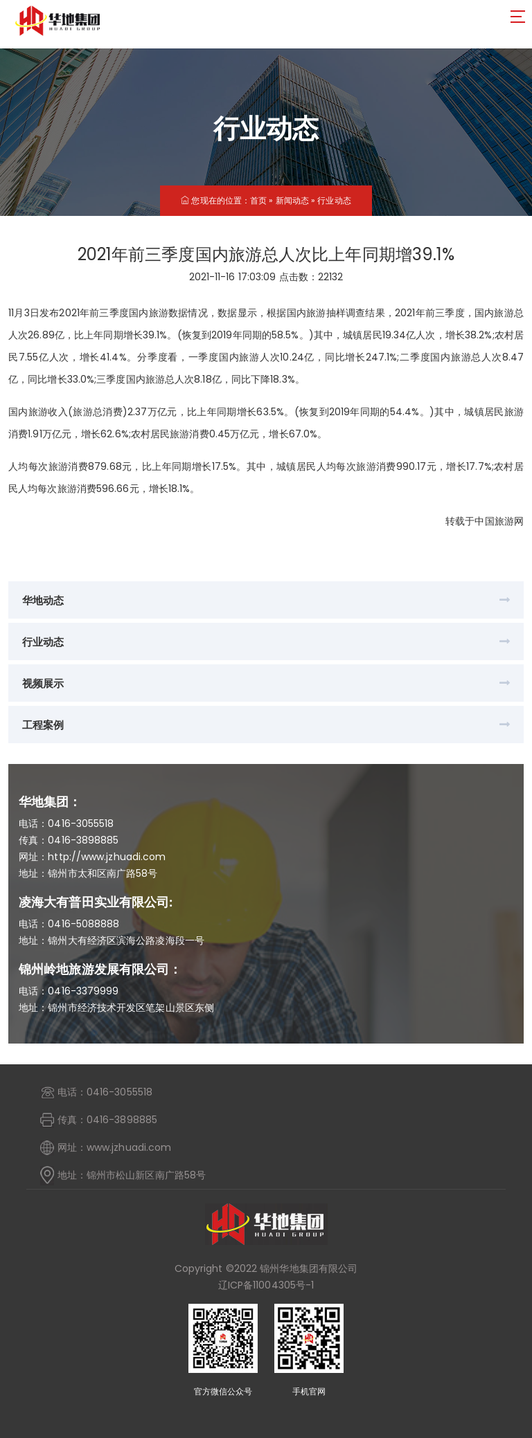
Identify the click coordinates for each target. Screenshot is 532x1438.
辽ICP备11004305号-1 (266, 1285)
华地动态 (43, 600)
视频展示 (43, 683)
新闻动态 (292, 200)
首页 (258, 200)
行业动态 (334, 200)
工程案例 (43, 725)
